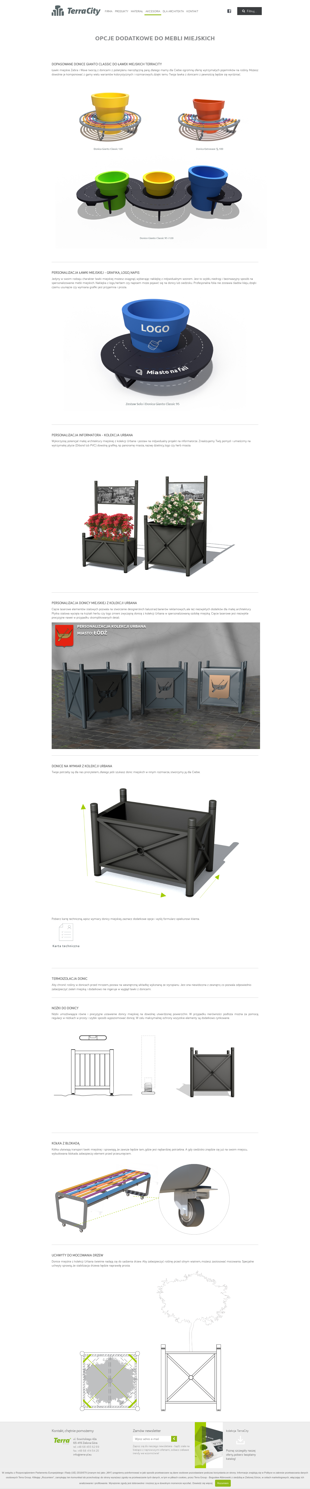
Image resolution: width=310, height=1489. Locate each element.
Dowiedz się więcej (202, 1483)
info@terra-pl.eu (82, 1454)
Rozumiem (223, 1483)
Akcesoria (153, 11)
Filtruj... (249, 11)
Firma (108, 11)
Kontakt (192, 11)
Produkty (121, 11)
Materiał (137, 11)
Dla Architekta (173, 11)
